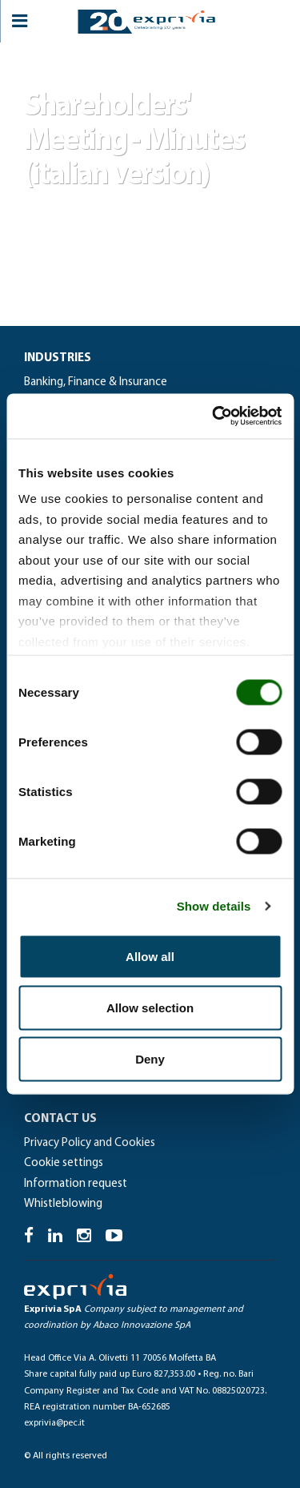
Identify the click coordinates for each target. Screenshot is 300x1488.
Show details (214, 906)
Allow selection (150, 1007)
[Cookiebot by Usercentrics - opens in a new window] (214, 416)
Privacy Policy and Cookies (89, 1143)
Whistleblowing (63, 1204)
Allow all (150, 956)
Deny (150, 1058)
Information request (75, 1184)
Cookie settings (63, 1163)
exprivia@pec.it (54, 1423)
